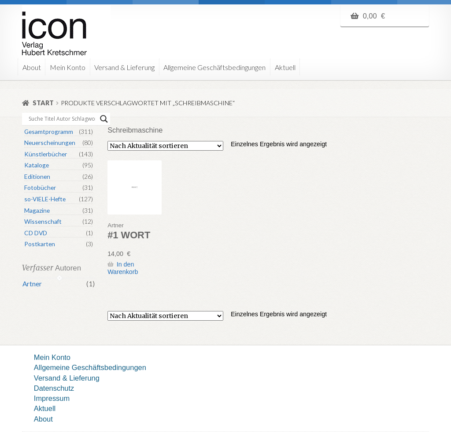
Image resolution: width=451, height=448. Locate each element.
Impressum (52, 398)
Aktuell (285, 67)
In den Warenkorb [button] (122, 268)
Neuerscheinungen (49, 142)
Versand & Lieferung (124, 67)
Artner (32, 284)
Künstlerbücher (45, 154)
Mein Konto (67, 67)
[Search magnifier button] (104, 119)
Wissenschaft (43, 221)
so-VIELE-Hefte (45, 199)
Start (43, 103)
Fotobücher (40, 187)
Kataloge (36, 165)
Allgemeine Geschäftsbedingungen (214, 67)
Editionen (37, 176)
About (31, 67)
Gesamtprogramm (48, 131)
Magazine (37, 210)
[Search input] (62, 119)
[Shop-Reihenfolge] (165, 146)
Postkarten (39, 244)
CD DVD (35, 233)
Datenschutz (54, 388)
